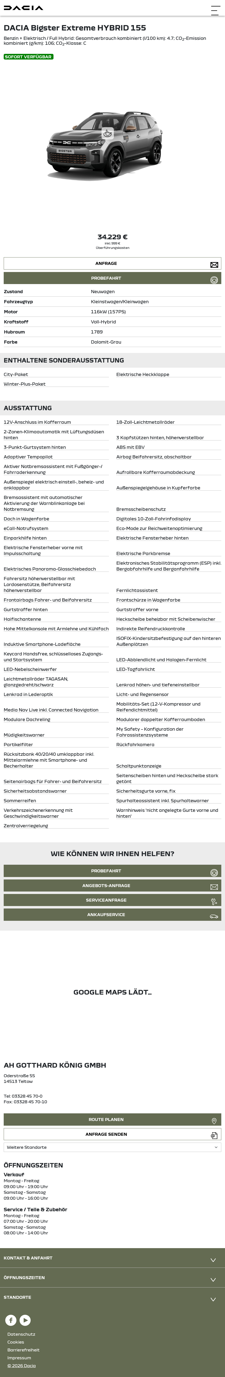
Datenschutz (21, 1334)
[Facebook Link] (11, 1318)
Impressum (19, 1357)
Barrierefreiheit (23, 1349)
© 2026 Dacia (21, 1365)
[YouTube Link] (25, 1318)
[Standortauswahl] (112, 1147)
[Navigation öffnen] (215, 7)
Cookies (15, 1342)
